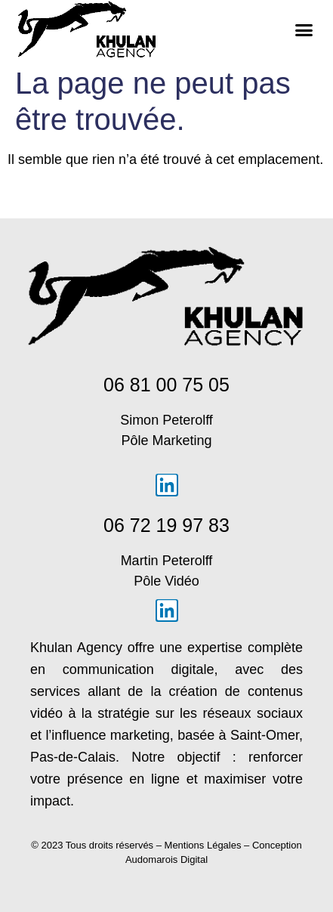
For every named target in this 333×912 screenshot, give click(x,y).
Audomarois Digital (166, 859)
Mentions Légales (203, 845)
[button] (304, 29)
